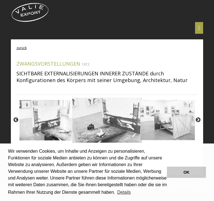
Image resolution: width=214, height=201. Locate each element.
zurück (21, 48)
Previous (16, 120)
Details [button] (124, 192)
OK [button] (186, 172)
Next (198, 120)
